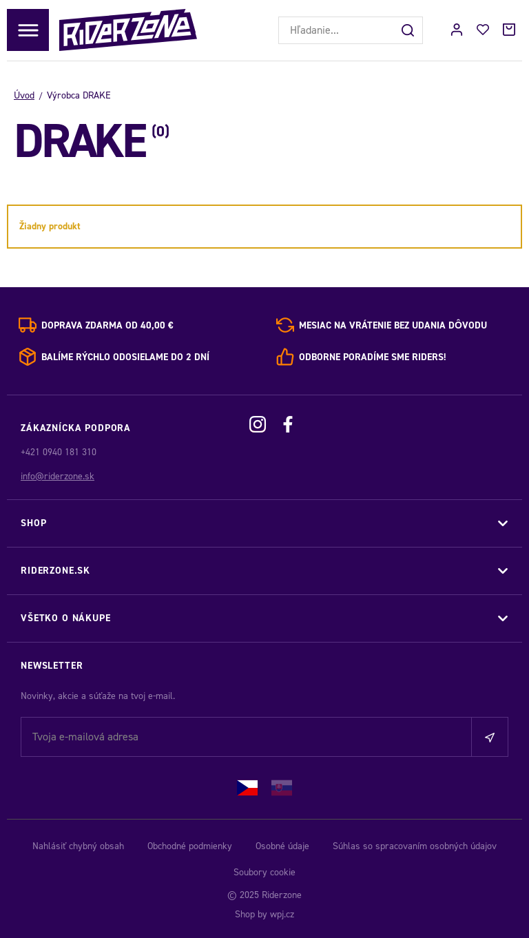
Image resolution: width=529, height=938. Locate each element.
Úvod (24, 95)
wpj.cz (282, 914)
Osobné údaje (282, 846)
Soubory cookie (264, 872)
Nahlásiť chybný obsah (78, 846)
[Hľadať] (409, 30)
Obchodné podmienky (189, 846)
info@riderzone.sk (57, 476)
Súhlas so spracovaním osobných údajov (415, 846)
